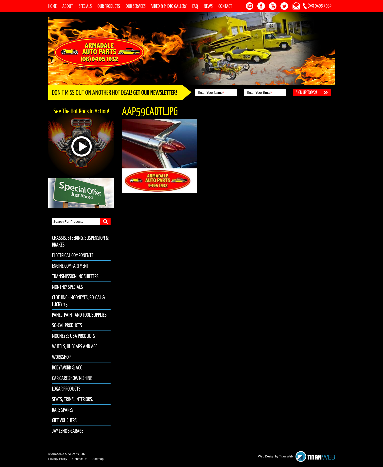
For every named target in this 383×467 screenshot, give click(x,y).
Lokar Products (66, 388)
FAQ (195, 6)
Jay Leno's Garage (67, 431)
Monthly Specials (67, 287)
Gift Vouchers (64, 420)
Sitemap (98, 459)
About (67, 6)
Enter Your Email (259, 93)
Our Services (136, 6)
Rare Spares (62, 409)
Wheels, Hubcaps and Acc (75, 346)
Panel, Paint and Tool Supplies (79, 314)
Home (52, 6)
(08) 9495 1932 (320, 5)
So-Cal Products (67, 325)
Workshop (61, 357)
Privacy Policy (57, 459)
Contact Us (79, 459)
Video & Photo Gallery (168, 6)
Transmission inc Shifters (75, 276)
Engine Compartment (70, 265)
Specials (85, 6)
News (208, 6)
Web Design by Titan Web (275, 456)
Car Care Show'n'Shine (72, 378)
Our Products (109, 6)
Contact (225, 6)
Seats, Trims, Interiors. (72, 399)
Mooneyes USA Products (73, 336)
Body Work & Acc (67, 367)
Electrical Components (72, 255)
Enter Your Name (211, 93)
